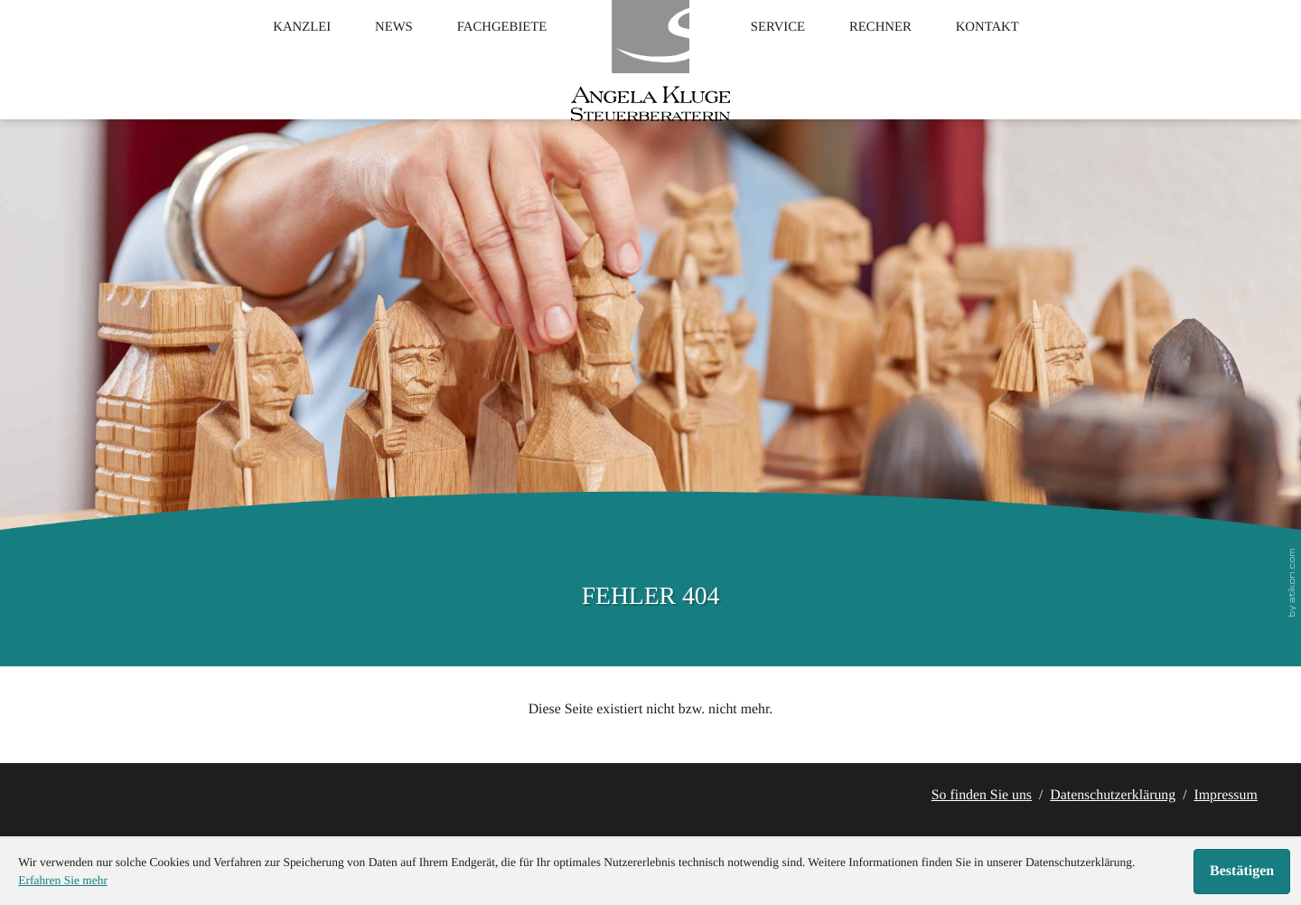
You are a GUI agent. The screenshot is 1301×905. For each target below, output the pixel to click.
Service (786, 55)
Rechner (904, 55)
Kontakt (1029, 55)
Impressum (1225, 795)
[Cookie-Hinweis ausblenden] (1241, 871)
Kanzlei (259, 55)
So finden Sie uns (981, 795)
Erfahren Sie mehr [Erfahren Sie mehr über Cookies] (63, 880)
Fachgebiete (490, 55)
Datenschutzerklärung (1112, 795)
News (365, 55)
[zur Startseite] (650, 77)
